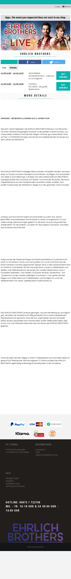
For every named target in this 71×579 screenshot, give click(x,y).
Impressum (41, 450)
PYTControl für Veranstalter (17, 452)
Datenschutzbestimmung (47, 455)
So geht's (10, 481)
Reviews (13, 67)
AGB (37, 452)
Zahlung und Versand (15, 486)
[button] (29, 62)
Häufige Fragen (12, 478)
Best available (63, 75)
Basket (66, 6)
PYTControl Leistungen (15, 450)
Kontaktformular (13, 483)
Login (58, 6)
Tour (4, 67)
